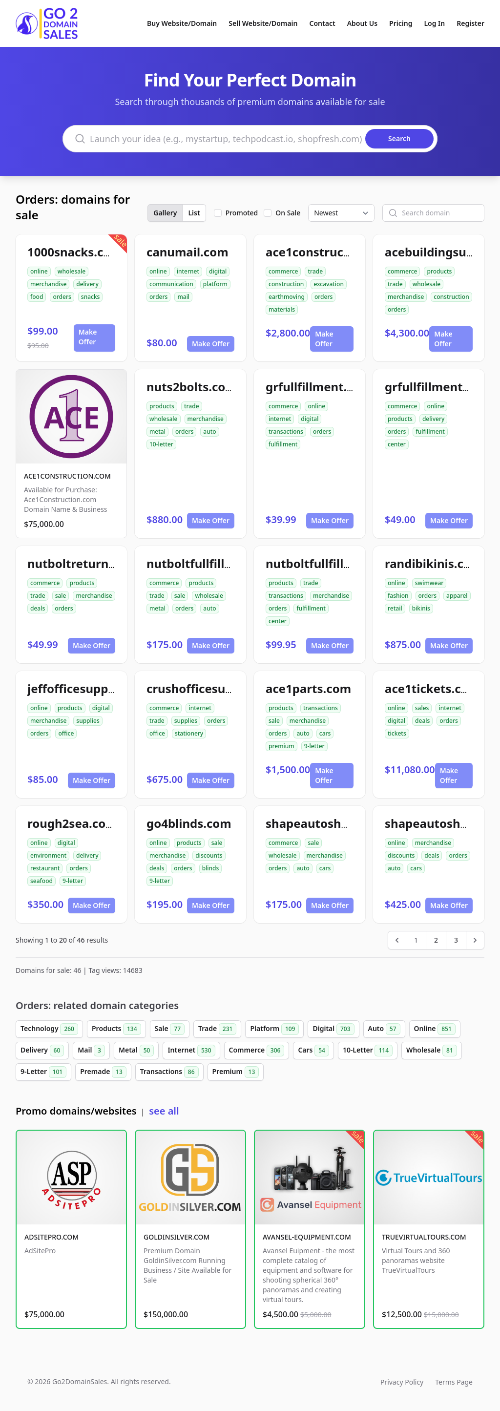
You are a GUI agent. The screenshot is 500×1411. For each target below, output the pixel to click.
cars (325, 733)
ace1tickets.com (432, 688)
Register (470, 23)
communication (171, 284)
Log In (434, 23)
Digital (333, 1029)
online (39, 271)
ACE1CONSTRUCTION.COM (67, 476)
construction (286, 284)
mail (183, 297)
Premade (103, 1072)
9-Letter (43, 1072)
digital (218, 271)
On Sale (287, 212)
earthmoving (287, 297)
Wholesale (431, 1050)
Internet (191, 1050)
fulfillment (283, 444)
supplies (87, 720)
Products (116, 1029)
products (439, 271)
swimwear (429, 583)
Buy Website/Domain (182, 23)
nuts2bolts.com (191, 387)
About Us (362, 23)
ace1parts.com (308, 688)
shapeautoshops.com (328, 823)
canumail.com (187, 252)
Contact (322, 23)
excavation (328, 284)
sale (60, 595)
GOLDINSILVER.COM (176, 1237)
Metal (136, 1050)
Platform (274, 1029)
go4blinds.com (188, 823)
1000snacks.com (74, 252)
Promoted (242, 212)
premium (281, 746)
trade (315, 271)
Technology (49, 1029)
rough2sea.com (72, 823)
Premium (235, 1072)
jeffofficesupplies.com (91, 688)
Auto (384, 1029)
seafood (41, 881)
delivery (87, 284)
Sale (170, 1029)
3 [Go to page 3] (456, 940)
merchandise (48, 284)
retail (395, 608)
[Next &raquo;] (475, 940)
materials (282, 309)
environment (48, 855)
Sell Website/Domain (263, 23)
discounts (208, 855)
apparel (457, 595)
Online (435, 1029)
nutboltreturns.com (85, 563)
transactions (286, 431)
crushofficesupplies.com (217, 688)
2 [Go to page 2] (436, 940)
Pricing (400, 23)
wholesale (72, 271)
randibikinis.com (433, 563)
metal (157, 431)
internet (188, 271)
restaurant (45, 868)
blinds (210, 868)
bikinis (421, 608)
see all (164, 1110)
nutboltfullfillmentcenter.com (352, 563)
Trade (217, 1029)
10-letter (161, 444)
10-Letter (368, 1050)
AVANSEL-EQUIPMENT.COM (307, 1237)
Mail (91, 1050)
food (36, 297)
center (397, 444)
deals (37, 608)
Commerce (257, 1050)
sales (422, 708)
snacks (90, 297)
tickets (397, 733)
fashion (398, 595)
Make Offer (88, 336)
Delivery (42, 1050)
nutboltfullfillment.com (215, 563)
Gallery (165, 212)
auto (209, 431)
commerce (283, 271)
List (194, 212)
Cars (313, 1050)
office (66, 733)
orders (62, 297)
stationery (189, 733)
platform (215, 284)
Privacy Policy (401, 1382)
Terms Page (454, 1382)
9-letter (314, 746)
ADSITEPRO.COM (51, 1237)
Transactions (169, 1072)
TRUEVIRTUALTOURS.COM (424, 1237)
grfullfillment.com (319, 387)
